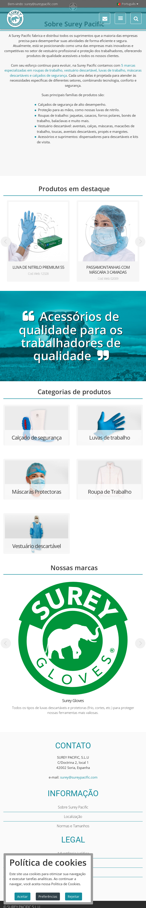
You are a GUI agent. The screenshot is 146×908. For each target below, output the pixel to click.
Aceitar (22, 896)
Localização (73, 816)
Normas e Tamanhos (73, 825)
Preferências (47, 896)
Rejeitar (73, 896)
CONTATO (73, 745)
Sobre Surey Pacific (73, 807)
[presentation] (6, 242)
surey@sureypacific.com (41, 4)
